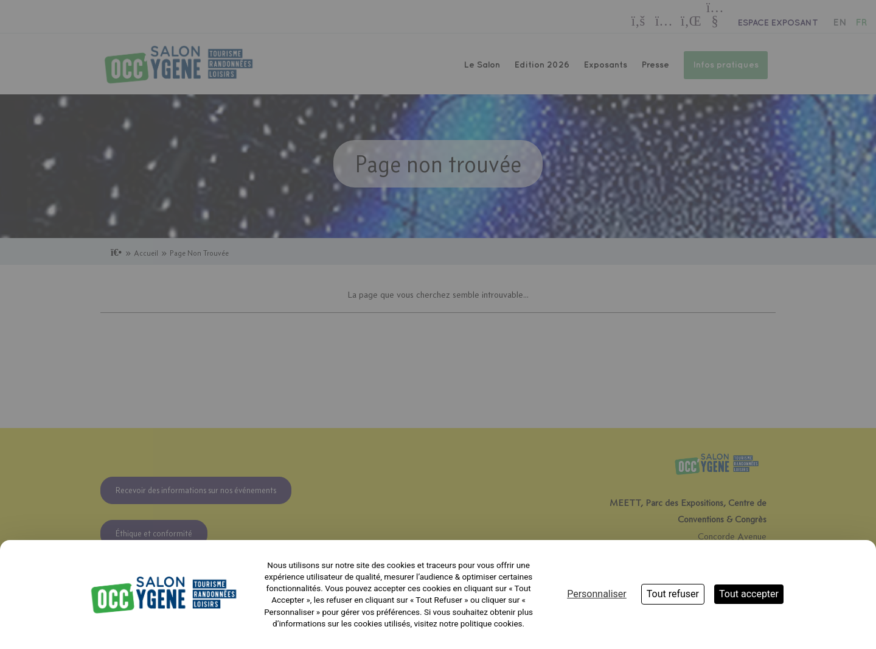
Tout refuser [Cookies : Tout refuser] (673, 594)
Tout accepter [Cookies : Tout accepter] (749, 594)
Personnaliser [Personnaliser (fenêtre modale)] (597, 594)
